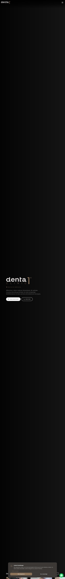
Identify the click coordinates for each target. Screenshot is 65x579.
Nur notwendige (43, 574)
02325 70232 (27, 299)
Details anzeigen (14, 571)
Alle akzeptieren (21, 574)
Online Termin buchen (13, 299)
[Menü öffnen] (62, 2)
